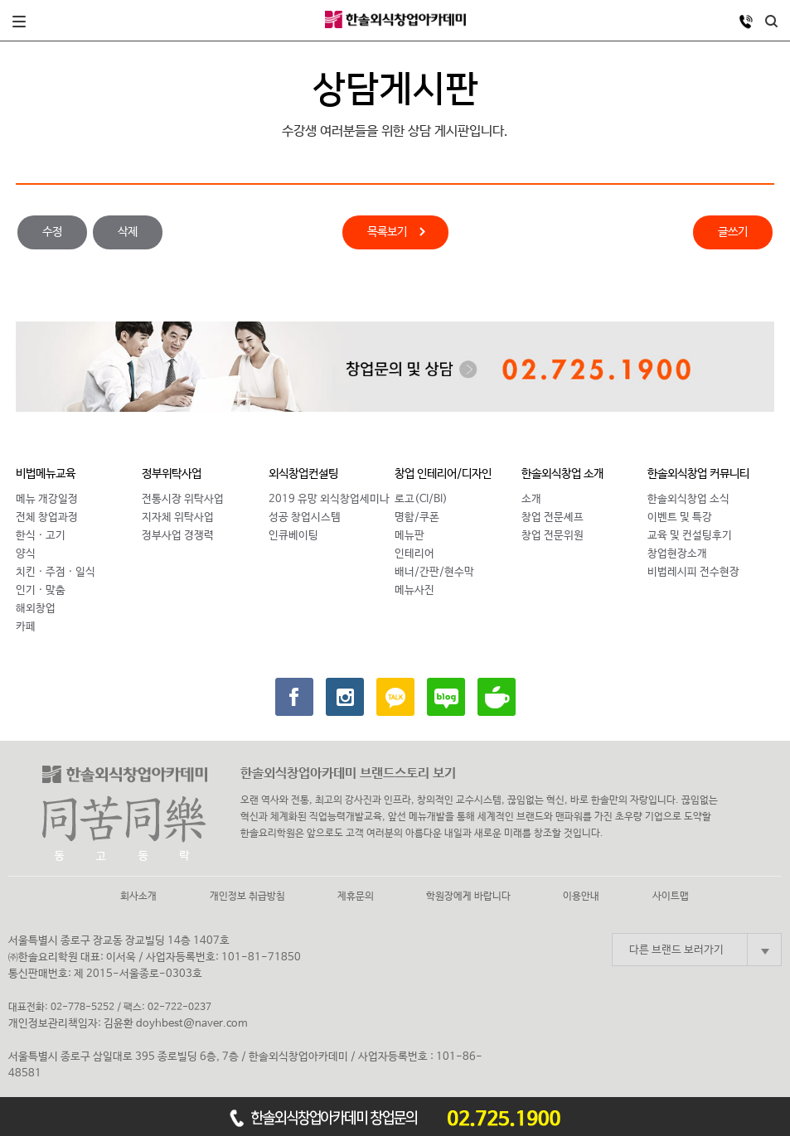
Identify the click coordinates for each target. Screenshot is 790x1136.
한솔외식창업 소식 (688, 499)
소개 (531, 499)
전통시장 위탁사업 (183, 499)
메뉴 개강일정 (47, 499)
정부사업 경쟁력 (178, 535)
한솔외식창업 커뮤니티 (698, 474)
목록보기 (387, 233)
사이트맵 (670, 896)
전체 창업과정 (47, 517)
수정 (52, 232)
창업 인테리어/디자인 (443, 474)
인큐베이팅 (293, 535)
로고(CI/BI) (421, 499)
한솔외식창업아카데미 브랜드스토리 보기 (348, 773)
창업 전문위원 (552, 535)
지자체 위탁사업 (178, 517)
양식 (26, 554)
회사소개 (138, 896)
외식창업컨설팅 (303, 474)
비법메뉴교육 (45, 474)
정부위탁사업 (171, 474)
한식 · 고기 (40, 535)
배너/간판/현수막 (434, 572)
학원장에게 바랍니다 (468, 896)
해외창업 (36, 608)
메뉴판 (409, 535)
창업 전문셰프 (552, 517)
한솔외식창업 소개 (562, 474)
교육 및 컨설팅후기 (689, 535)
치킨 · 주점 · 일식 (55, 572)
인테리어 (414, 554)
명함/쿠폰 (417, 517)
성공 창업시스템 (305, 517)
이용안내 (581, 896)
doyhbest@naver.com (192, 1024)
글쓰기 (733, 232)
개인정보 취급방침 (247, 896)
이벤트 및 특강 (679, 517)
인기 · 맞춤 (40, 590)
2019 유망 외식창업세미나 (329, 499)
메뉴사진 (414, 590)
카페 (26, 627)
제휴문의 (355, 896)
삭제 (128, 232)
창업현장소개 (677, 554)
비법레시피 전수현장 (693, 572)
